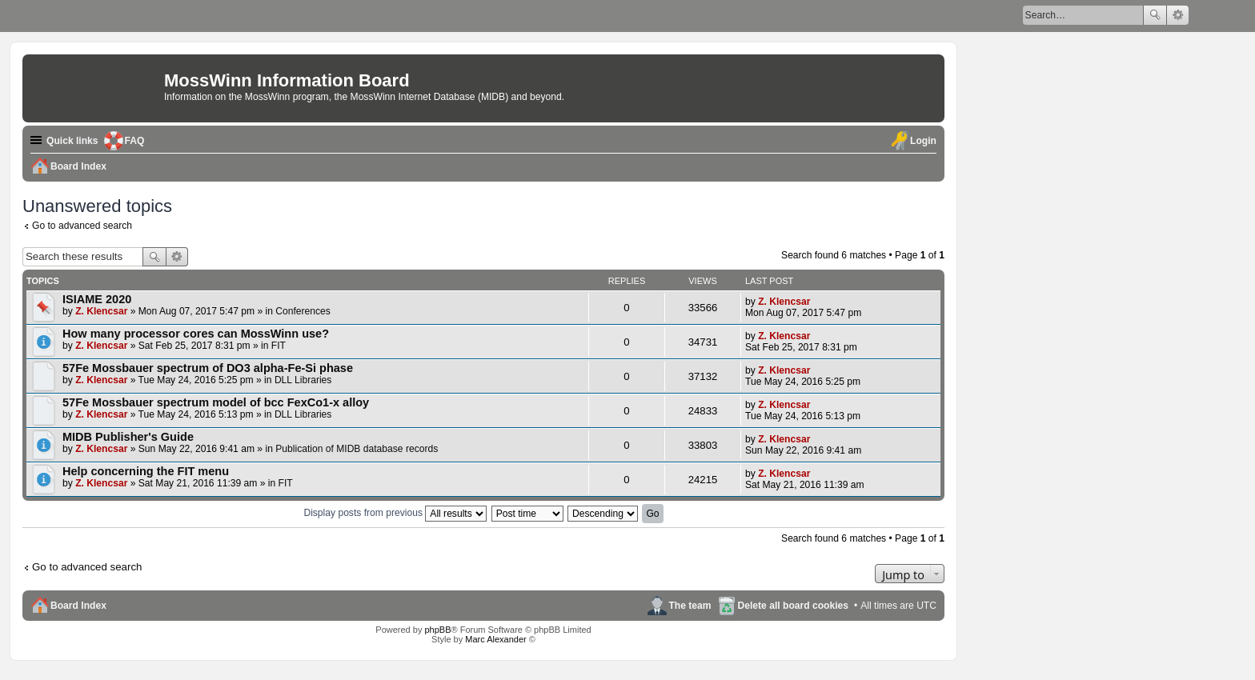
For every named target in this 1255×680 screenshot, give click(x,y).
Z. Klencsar (101, 311)
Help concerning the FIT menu (145, 471)
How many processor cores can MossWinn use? (195, 333)
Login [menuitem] (923, 140)
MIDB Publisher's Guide (128, 436)
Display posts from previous (395, 512)
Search (1155, 15)
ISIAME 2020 (96, 299)
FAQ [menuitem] (135, 140)
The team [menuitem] (689, 605)
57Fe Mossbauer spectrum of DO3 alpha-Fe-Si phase (207, 368)
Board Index (78, 605)
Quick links (72, 140)
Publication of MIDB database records (356, 448)
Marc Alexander (495, 639)
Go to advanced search (82, 225)
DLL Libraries (303, 380)
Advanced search (1178, 15)
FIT (278, 345)
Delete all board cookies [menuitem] (793, 605)
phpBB (437, 629)
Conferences (303, 311)
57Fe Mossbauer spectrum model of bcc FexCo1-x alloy (215, 402)
